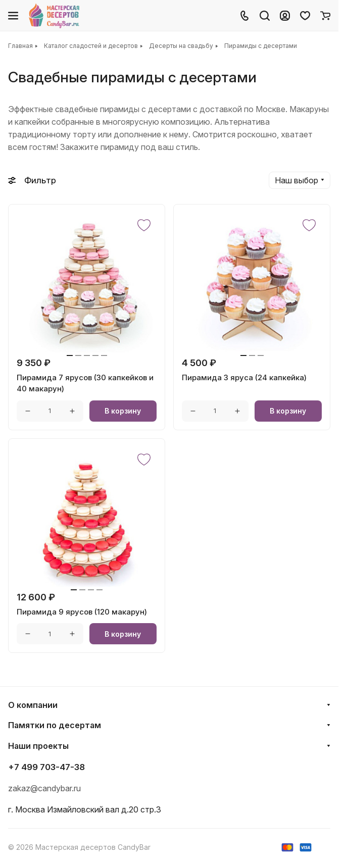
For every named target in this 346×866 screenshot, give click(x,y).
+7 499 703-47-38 (46, 767)
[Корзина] (325, 16)
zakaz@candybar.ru (44, 788)
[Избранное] (305, 16)
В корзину (123, 410)
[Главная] (54, 15)
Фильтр (32, 180)
